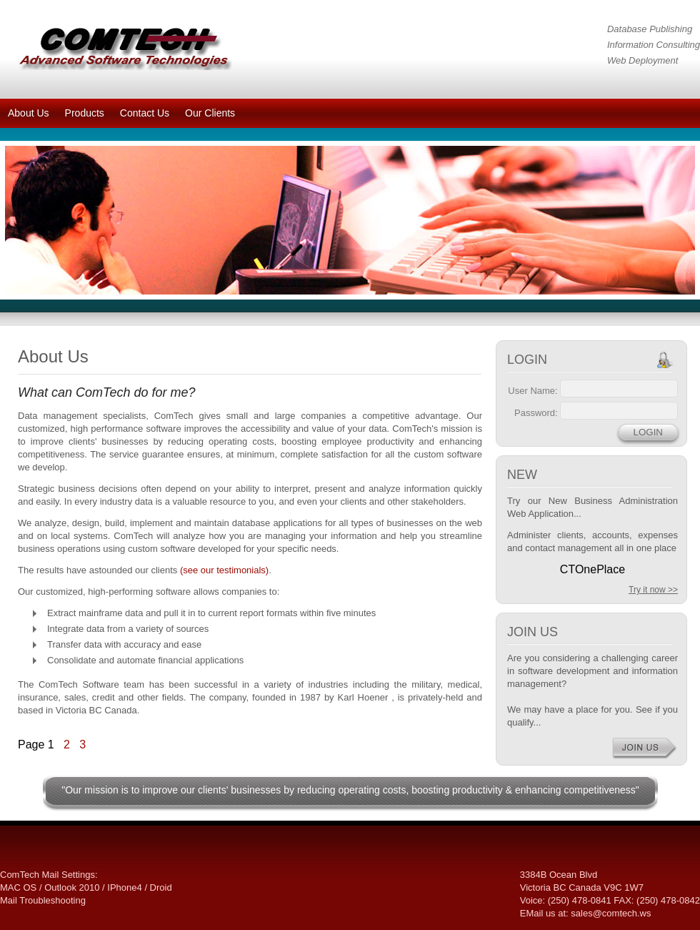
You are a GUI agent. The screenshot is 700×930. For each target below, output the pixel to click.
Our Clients (210, 113)
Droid (161, 887)
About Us (28, 113)
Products (84, 113)
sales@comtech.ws (611, 913)
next (655, 217)
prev (45, 217)
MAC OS (18, 887)
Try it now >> (653, 590)
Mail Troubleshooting (43, 900)
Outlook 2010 (71, 887)
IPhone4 (124, 887)
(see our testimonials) (224, 570)
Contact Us (144, 113)
